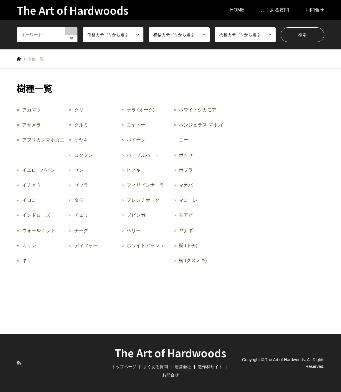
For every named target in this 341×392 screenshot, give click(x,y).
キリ (27, 260)
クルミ (81, 124)
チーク (81, 230)
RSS (19, 363)
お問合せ (314, 9)
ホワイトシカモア (197, 109)
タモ (79, 200)
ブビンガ (136, 215)
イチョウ (31, 185)
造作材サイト (210, 366)
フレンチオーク (143, 200)
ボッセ (186, 155)
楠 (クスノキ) (193, 260)
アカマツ (31, 109)
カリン (29, 245)
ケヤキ (81, 139)
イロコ (29, 200)
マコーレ (188, 200)
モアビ (186, 215)
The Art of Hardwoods (170, 352)
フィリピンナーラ (145, 185)
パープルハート (143, 155)
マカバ (186, 185)
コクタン (83, 155)
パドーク (136, 139)
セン (79, 170)
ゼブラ (81, 185)
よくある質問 (275, 9)
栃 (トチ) (188, 245)
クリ (79, 109)
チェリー (83, 215)
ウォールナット (38, 230)
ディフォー (86, 245)
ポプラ (186, 170)
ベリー (134, 230)
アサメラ (31, 124)
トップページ (124, 366)
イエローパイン (38, 170)
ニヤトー (136, 124)
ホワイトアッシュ (145, 245)
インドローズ (36, 215)
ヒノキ (134, 170)
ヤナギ (186, 230)
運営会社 (183, 366)
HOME (237, 9)
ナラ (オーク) (141, 109)
